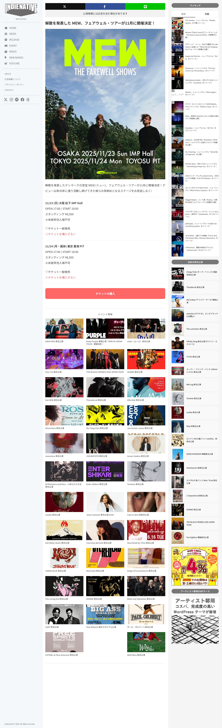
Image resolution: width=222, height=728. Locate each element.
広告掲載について (13, 79)
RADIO (10, 51)
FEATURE (12, 63)
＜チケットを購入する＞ (60, 234)
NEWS (10, 34)
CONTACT (9, 89)
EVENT (11, 45)
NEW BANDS (14, 57)
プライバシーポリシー (15, 84)
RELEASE (12, 39)
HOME (10, 28)
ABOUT (8, 73)
